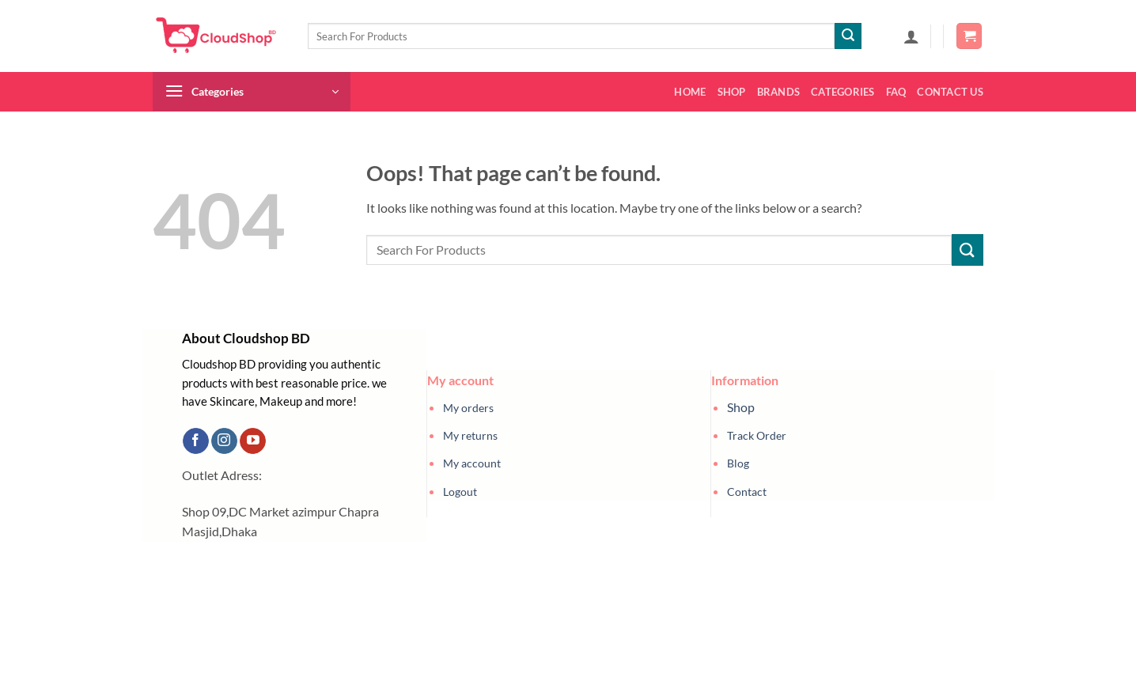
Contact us (950, 91)
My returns (470, 435)
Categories (843, 91)
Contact (747, 491)
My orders (468, 407)
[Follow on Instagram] (224, 441)
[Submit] (848, 36)
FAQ (896, 91)
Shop (732, 91)
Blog (738, 463)
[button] (911, 36)
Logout (460, 491)
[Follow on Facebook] (196, 441)
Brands (779, 91)
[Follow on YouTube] (253, 441)
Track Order (756, 435)
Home (690, 91)
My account (472, 463)
